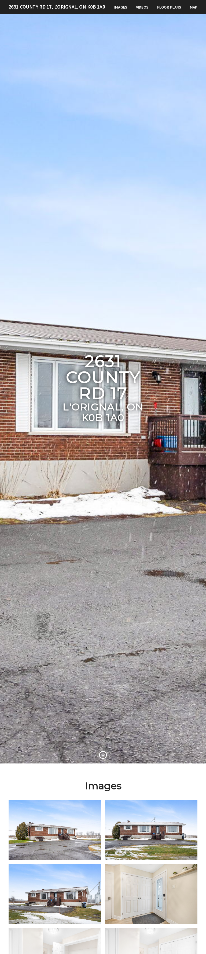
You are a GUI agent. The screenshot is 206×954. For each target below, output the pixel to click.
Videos (142, 7)
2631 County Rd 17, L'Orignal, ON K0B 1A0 (57, 7)
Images (120, 7)
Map (193, 7)
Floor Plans (169, 7)
